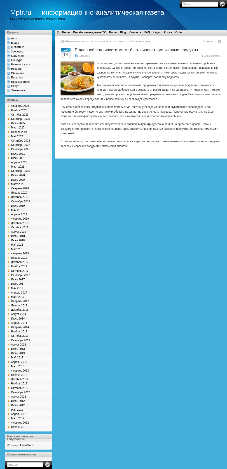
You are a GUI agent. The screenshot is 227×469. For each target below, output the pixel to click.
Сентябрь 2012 (20, 392)
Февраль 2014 (20, 327)
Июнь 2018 (18, 240)
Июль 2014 (18, 318)
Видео (15, 42)
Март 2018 (17, 249)
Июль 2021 (18, 153)
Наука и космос (20, 64)
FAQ (147, 32)
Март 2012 (17, 418)
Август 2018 (18, 231)
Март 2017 (17, 296)
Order (179, 32)
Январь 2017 (19, 305)
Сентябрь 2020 (20, 171)
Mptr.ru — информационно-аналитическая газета (87, 12)
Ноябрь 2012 (19, 383)
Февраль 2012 (20, 422)
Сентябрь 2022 (20, 145)
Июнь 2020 (18, 179)
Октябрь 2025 (19, 114)
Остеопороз (209, 41)
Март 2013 (17, 366)
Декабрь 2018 (19, 223)
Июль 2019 (18, 205)
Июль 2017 (18, 279)
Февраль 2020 (20, 188)
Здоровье (17, 51)
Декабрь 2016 (19, 309)
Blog (123, 32)
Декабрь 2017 (19, 262)
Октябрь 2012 (19, 388)
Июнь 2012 (18, 405)
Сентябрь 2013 (20, 340)
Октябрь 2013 (19, 335)
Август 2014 (18, 314)
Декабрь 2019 (19, 197)
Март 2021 (17, 166)
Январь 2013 (19, 375)
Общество (17, 73)
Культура (16, 60)
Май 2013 (17, 357)
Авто (14, 38)
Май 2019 (17, 210)
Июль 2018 (18, 236)
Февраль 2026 (20, 105)
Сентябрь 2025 (20, 119)
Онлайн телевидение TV (89, 32)
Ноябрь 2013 (19, 331)
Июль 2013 (18, 349)
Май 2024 (17, 136)
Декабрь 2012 (19, 379)
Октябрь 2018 (19, 227)
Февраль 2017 (20, 301)
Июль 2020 (18, 175)
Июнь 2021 (18, 158)
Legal (156, 32)
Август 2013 (18, 344)
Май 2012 (17, 409)
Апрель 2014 (19, 323)
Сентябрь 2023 (20, 140)
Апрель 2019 (19, 214)
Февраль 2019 (20, 218)
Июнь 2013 (18, 353)
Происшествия (20, 81)
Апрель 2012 (19, 414)
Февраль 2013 (20, 370)
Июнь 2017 (18, 283)
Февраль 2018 (20, 253)
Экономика (18, 90)
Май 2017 (17, 288)
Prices (168, 32)
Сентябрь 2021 (20, 149)
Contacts (135, 32)
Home (66, 32)
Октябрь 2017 (19, 270)
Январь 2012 (19, 427)
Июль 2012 (18, 401)
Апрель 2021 (19, 162)
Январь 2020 (19, 192)
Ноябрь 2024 (19, 132)
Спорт (15, 86)
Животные (17, 47)
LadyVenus (26, 445)
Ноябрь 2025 (19, 110)
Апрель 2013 (19, 362)
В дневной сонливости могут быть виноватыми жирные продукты (136, 50)
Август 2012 (18, 396)
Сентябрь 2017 (20, 275)
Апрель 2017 (19, 292)
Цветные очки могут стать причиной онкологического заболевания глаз (107, 41)
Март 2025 (17, 127)
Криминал (17, 55)
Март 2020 (17, 184)
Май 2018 (17, 244)
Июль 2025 (18, 123)
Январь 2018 (19, 257)
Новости (16, 68)
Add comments (212, 55)
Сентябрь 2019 (20, 201)
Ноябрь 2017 (19, 266)
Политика (17, 77)
